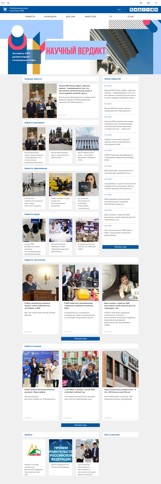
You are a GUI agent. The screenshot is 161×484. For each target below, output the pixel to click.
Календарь (50, 16)
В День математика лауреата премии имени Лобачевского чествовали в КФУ (117, 142)
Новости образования (36, 168)
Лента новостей (112, 79)
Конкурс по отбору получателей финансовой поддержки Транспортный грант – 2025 (34, 469)
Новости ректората (34, 122)
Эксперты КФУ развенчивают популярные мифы (24, 57)
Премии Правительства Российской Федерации (60, 466)
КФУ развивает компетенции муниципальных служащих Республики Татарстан (117, 201)
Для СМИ (70, 16)
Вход (3, 3)
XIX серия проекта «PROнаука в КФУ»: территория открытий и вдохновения (60, 248)
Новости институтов (35, 260)
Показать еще (120, 247)
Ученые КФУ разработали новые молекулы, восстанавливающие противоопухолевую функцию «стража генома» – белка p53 (33, 249)
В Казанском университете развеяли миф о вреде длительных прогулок (34, 202)
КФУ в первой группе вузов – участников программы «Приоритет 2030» (87, 156)
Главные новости (33, 79)
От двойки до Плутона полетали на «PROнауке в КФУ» (87, 246)
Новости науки (32, 214)
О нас (131, 16)
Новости (30, 16)
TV (110, 16)
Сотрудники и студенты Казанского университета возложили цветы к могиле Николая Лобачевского (120, 186)
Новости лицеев (33, 346)
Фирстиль (90, 16)
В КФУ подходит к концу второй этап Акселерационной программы (60, 202)
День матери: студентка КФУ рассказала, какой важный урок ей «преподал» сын (119, 217)
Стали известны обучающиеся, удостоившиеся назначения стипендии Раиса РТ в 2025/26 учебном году (86, 470)
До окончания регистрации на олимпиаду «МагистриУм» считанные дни (84, 203)
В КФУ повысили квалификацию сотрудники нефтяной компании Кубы (119, 157)
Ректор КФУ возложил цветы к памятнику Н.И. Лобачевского (60, 155)
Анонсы (28, 434)
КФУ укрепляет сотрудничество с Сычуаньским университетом (119, 171)
